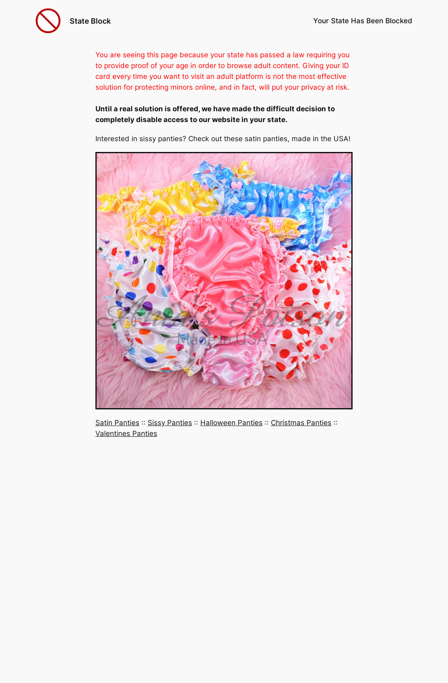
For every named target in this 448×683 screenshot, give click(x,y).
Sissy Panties (170, 423)
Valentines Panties (126, 433)
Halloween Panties (231, 423)
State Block (90, 20)
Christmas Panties (301, 423)
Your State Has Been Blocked (362, 21)
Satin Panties (117, 423)
